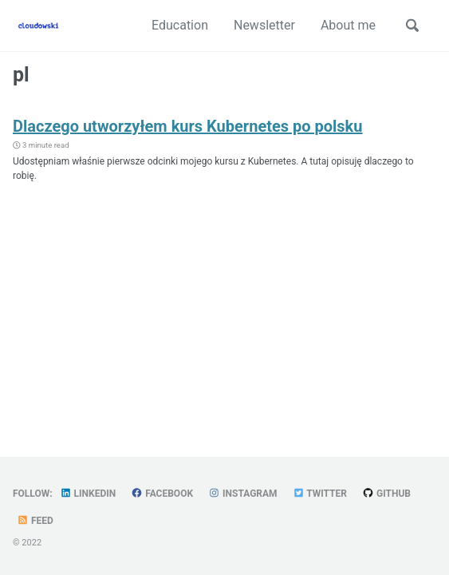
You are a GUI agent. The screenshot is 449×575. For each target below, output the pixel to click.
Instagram (243, 493)
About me (348, 25)
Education (180, 25)
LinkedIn (88, 493)
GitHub (386, 493)
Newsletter (264, 25)
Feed (35, 520)
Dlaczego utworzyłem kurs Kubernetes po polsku (188, 126)
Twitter (320, 493)
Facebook (162, 493)
